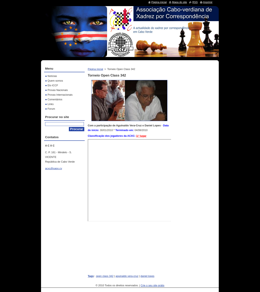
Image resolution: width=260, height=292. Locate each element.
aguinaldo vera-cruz (127, 276)
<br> (130, 180)
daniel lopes (147, 276)
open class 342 (104, 276)
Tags (91, 276)
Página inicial (95, 69)
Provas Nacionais (58, 90)
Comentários (55, 99)
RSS (195, 2)
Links (51, 104)
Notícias (52, 76)
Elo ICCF (53, 85)
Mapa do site (179, 2)
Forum (51, 108)
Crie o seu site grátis (153, 285)
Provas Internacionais (60, 94)
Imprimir (207, 2)
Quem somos (55, 80)
